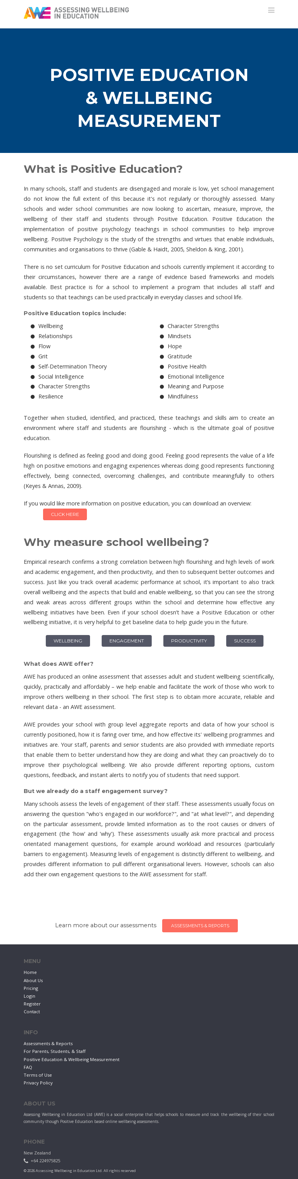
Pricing (31, 988)
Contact (32, 1011)
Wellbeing (68, 641)
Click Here (65, 514)
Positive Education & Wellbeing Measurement (72, 1059)
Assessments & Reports (196, 925)
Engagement (126, 641)
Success (245, 641)
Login (29, 996)
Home (30, 972)
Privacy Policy (38, 1083)
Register (32, 1004)
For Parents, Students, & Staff (55, 1051)
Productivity (189, 641)
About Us (33, 980)
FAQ (28, 1067)
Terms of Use (38, 1075)
